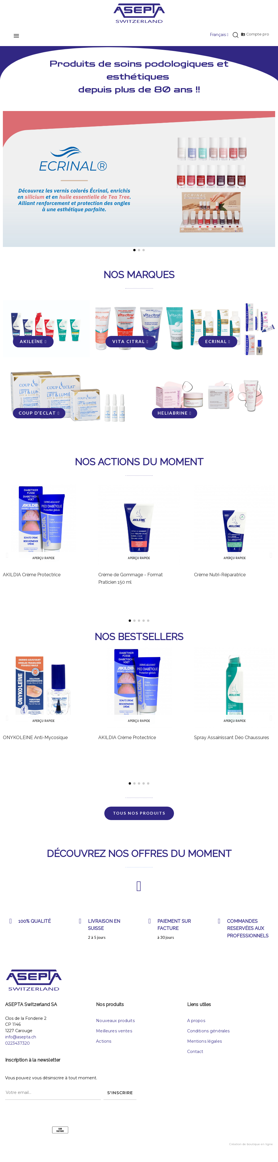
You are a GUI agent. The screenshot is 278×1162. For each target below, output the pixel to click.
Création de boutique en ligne (251, 1148)
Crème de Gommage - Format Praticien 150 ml (130, 581)
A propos (196, 1024)
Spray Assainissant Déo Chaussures (231, 741)
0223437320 (17, 1046)
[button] (7, 183)
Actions (103, 1044)
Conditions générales (208, 1034)
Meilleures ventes (114, 1034)
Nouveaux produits (115, 1024)
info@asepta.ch (20, 1040)
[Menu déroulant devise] (217, 35)
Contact (195, 1055)
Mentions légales (204, 1044)
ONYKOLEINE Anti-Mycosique (35, 741)
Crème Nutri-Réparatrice (220, 578)
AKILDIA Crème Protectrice (31, 578)
